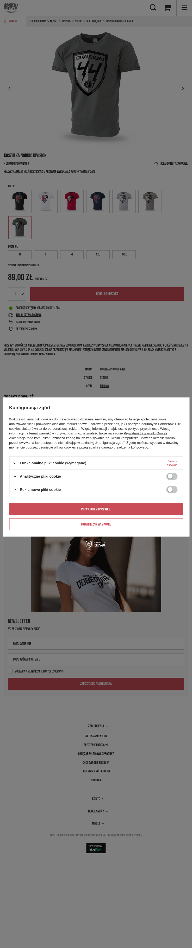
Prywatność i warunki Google (146, 433)
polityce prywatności (143, 429)
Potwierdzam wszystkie (96, 509)
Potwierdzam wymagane (96, 524)
